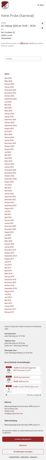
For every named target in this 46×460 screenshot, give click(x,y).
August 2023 (9, 149)
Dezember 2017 (10, 309)
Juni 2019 (8, 265)
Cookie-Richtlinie (14, 457)
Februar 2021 (9, 220)
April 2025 (8, 108)
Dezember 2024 (10, 120)
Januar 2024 (9, 140)
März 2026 (8, 81)
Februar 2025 (9, 114)
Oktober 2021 (9, 202)
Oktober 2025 (9, 96)
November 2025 (10, 93)
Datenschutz (25, 457)
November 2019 (10, 250)
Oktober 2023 (9, 146)
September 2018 (11, 288)
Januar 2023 (9, 167)
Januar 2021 (9, 223)
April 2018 (8, 303)
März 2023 (8, 161)
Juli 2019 (8, 262)
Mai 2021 (8, 214)
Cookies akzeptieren (23, 439)
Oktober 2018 (9, 285)
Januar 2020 (9, 247)
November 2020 (10, 229)
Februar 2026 (9, 84)
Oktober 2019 (9, 253)
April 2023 (8, 158)
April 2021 (8, 217)
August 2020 (9, 232)
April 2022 (8, 191)
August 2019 (9, 259)
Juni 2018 (8, 297)
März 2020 (8, 241)
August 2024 (9, 128)
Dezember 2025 (10, 90)
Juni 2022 (8, 185)
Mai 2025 (8, 105)
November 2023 (10, 143)
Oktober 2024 (9, 122)
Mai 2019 (8, 268)
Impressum (33, 457)
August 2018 (9, 291)
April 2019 (8, 271)
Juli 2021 (8, 211)
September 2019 (11, 256)
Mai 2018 (8, 300)
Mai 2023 (8, 155)
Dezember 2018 (10, 279)
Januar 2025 (9, 117)
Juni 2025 (8, 102)
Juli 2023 (8, 152)
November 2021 (10, 199)
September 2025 (11, 99)
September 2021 (11, 205)
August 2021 (9, 208)
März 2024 (8, 134)
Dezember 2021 (10, 197)
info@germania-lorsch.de (14, 413)
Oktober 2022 (9, 176)
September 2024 (11, 125)
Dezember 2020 (10, 226)
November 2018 (10, 282)
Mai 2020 (8, 238)
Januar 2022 (9, 194)
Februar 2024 (9, 137)
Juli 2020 (8, 235)
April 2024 (8, 131)
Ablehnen (23, 445)
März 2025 (8, 111)
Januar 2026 (9, 87)
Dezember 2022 (10, 170)
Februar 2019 (9, 277)
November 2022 (10, 173)
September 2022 (11, 179)
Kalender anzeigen (34, 395)
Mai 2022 (8, 188)
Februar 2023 (9, 164)
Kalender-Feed (27, 43)
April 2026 (8, 78)
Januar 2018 (9, 306)
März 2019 (8, 274)
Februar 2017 (9, 312)
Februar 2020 (9, 244)
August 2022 (9, 182)
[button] (42, 28)
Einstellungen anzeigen (23, 452)
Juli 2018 (8, 294)
